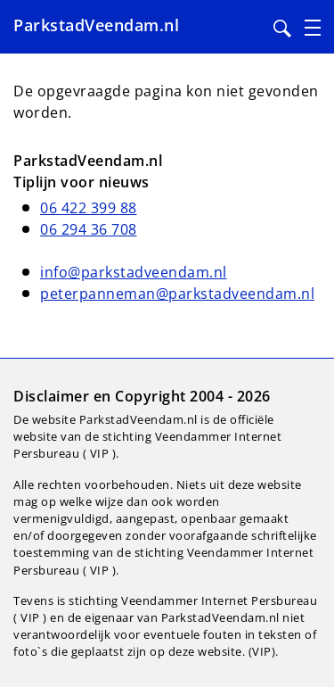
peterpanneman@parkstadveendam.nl (177, 293)
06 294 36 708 (88, 229)
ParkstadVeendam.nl (96, 25)
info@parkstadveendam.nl (133, 272)
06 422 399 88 (88, 208)
